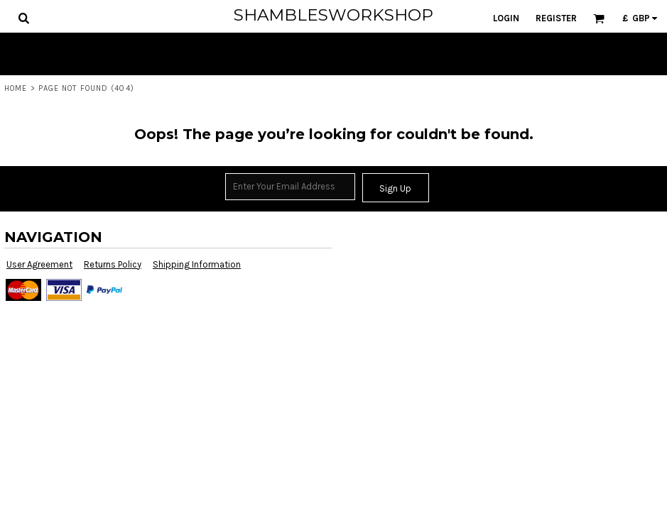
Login (506, 18)
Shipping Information (197, 264)
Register (556, 18)
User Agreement (39, 264)
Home (15, 88)
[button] (23, 17)
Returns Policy (112, 264)
